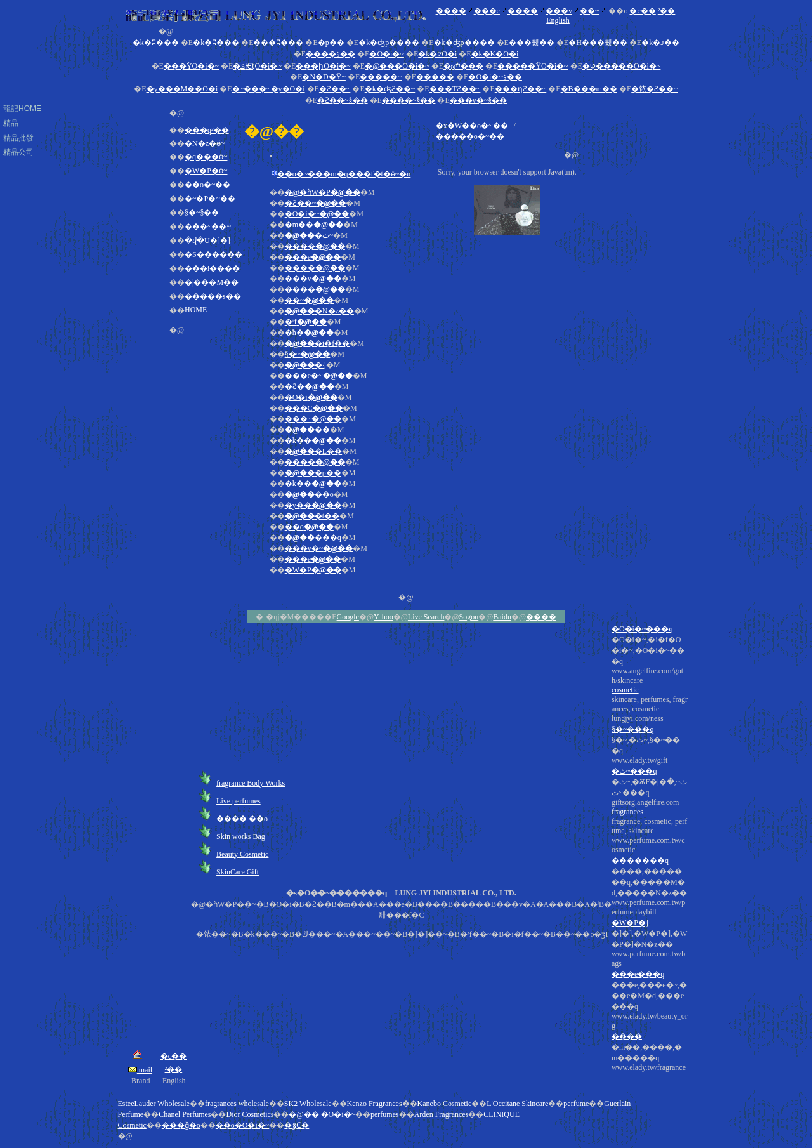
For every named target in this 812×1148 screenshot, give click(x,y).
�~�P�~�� (210, 198)
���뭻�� (531, 42)
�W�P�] (630, 922)
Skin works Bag (240, 836)
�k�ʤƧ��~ (390, 88)
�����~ (381, 76)
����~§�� (409, 100)
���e (487, 10)
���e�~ (319, 375)
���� (451, 10)
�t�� (312, 515)
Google (348, 616)
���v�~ (319, 548)
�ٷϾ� (296, 1125)
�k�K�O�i (495, 53)
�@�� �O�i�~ (322, 1114)
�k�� (313, 440)
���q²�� (207, 130)
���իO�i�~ (323, 66)
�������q (640, 860)
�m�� (314, 224)
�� (307, 429)
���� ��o (242, 818)
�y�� (313, 505)
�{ (305, 364)
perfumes (384, 1114)
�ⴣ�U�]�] (207, 240)
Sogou (469, 616)
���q (313, 537)
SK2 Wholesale (308, 1103)
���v (559, 10)
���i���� (212, 268)
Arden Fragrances (441, 1114)
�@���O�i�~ (397, 66)
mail (140, 1070)
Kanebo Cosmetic (444, 1103)
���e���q (638, 974)
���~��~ (208, 226)
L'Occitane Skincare (517, 1103)
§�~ (308, 354)
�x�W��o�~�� (472, 125)
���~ (313, 418)
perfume (576, 1103)
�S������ (213, 254)
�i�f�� (317, 343)
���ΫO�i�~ (191, 66)
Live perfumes (238, 800)
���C (314, 408)
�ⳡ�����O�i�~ (621, 66)
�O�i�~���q (642, 628)
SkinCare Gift (237, 872)
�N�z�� (319, 311)
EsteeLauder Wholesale (154, 1103)
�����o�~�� (470, 136)
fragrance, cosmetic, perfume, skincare (650, 944)
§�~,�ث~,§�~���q (650, 904)
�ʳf (306, 321)
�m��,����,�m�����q (650, 1057)
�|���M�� (212, 282)
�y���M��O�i (182, 88)
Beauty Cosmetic (242, 854)
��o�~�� (208, 184)
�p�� (331, 42)
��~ (589, 10)
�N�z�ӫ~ (205, 143)
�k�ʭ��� (156, 42)
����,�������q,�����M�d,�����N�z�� (650, 969)
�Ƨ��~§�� (342, 100)
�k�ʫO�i (437, 53)
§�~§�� (202, 212)
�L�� (314, 451)
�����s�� (213, 296)
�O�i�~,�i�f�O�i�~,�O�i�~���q (650, 853)
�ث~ (309, 235)
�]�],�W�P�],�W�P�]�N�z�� (650, 1000)
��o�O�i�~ (243, 1125)
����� (435, 76)
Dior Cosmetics (249, 1114)
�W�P (313, 569)
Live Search (426, 616)
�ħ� (309, 332)
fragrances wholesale (237, 1103)
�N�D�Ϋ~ (324, 76)
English (558, 20)
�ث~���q (634, 771)
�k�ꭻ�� (660, 42)
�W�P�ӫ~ (206, 170)
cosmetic (625, 689)
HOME (196, 309)
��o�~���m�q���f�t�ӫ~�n (344, 173)
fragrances (627, 811)
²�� (667, 10)
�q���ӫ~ (206, 156)
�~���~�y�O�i (268, 88)
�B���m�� (589, 88)
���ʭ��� (278, 42)
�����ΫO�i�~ (532, 66)
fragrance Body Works (250, 783)
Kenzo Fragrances (374, 1103)
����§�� (330, 53)
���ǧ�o (181, 1125)
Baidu (502, 616)
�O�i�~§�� (495, 76)
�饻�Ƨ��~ (654, 88)
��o (309, 494)
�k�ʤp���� (388, 42)
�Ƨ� (309, 386)
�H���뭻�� (597, 42)
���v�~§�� (479, 100)
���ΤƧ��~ (455, 88)
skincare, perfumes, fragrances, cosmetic (650, 883)
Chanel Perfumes (185, 1114)
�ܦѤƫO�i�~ (257, 66)
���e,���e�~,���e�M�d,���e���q (650, 1026)
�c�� (642, 10)
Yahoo (383, 616)
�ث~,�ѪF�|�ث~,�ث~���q (650, 924)
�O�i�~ (386, 53)
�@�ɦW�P (322, 192)
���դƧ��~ (521, 88)
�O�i (311, 397)
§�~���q (633, 729)
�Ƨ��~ (335, 88)
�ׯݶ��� (463, 66)
